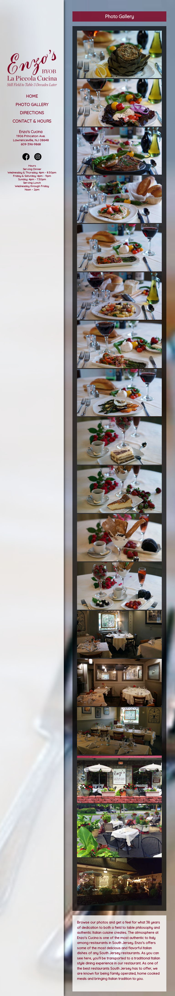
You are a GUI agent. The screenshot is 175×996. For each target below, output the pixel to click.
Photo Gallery (31, 104)
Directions (32, 112)
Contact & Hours (32, 121)
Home (32, 96)
